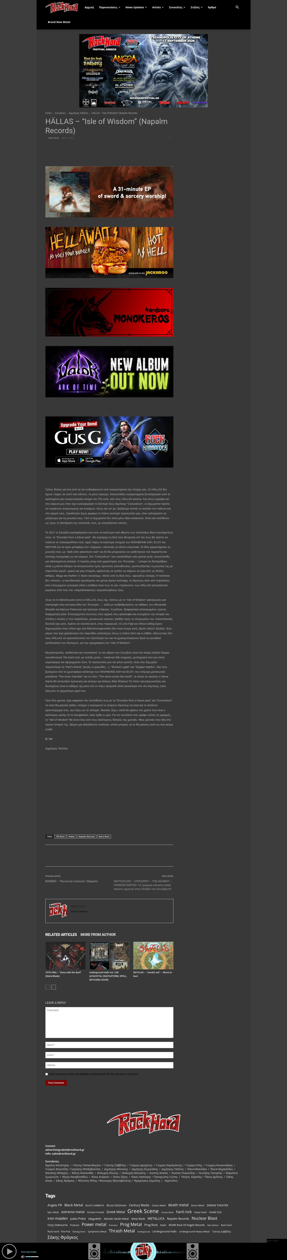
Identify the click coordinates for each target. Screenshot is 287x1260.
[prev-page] (47, 987)
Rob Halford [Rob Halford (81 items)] (213, 1225)
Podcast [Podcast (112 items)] (74, 1225)
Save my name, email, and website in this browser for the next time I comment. (94, 1074)
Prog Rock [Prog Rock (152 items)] (151, 1225)
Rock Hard (54, 137)
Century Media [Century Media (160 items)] (139, 1205)
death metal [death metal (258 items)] (178, 1205)
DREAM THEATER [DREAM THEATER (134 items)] (217, 1205)
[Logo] (63, 7)
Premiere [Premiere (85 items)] (113, 1225)
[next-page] (53, 987)
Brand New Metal (59, 22)
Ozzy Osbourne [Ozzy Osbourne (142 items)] (58, 1225)
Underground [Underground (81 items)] (143, 1231)
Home (48, 113)
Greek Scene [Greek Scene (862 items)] (143, 1211)
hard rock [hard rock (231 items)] (184, 1212)
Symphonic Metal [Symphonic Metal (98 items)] (97, 1231)
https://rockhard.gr (79, 911)
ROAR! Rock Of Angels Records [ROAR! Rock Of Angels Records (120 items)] (187, 1225)
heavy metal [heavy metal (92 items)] (200, 1212)
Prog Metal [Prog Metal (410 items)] (131, 1224)
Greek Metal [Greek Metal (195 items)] (115, 1212)
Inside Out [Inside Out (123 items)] (215, 1212)
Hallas (72, 836)
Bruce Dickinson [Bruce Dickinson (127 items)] (116, 1205)
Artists (158, 7)
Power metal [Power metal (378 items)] (94, 1224)
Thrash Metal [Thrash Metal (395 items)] (122, 1231)
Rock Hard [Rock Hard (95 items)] (226, 1225)
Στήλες (196, 7)
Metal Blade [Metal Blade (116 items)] (138, 1218)
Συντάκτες (60, 113)
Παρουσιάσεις (109, 7)
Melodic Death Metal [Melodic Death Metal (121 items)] (116, 1218)
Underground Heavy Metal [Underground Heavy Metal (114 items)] (194, 1231)
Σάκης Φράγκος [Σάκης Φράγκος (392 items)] (63, 1237)
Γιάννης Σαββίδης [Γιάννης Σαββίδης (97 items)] (221, 1231)
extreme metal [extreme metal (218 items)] (72, 1212)
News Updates (136, 7)
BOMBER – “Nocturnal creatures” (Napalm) (71, 881)
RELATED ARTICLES (61, 934)
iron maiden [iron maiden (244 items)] (58, 1218)
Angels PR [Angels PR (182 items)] (55, 1205)
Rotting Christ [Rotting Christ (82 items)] (79, 1231)
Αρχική (89, 7)
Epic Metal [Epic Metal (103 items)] (53, 1212)
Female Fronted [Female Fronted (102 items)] (95, 1212)
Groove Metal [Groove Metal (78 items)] (167, 1212)
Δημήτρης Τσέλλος (78, 113)
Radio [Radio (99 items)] (163, 1225)
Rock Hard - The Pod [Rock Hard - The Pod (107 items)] (59, 1231)
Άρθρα (212, 7)
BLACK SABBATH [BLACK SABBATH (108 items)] (94, 1205)
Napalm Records (87, 836)
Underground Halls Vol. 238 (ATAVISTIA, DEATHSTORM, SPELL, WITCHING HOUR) (108, 976)
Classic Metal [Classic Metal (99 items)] (159, 1205)
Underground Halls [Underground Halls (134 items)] (164, 1231)
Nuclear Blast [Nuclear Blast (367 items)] (204, 1218)
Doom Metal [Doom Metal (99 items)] (197, 1205)
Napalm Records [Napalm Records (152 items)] (178, 1219)
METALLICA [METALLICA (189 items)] (156, 1218)
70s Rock (60, 836)
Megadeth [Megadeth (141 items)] (94, 1218)
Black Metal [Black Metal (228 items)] (73, 1205)
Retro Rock (104, 836)
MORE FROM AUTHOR (98, 934)
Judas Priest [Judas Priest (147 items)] (78, 1219)
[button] (237, 7)
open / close (273, 1241)
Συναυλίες (177, 7)
